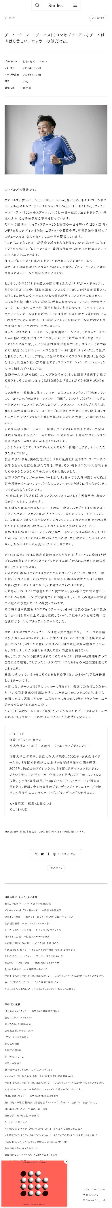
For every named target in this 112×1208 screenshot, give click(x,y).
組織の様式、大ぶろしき (35, 61)
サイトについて (90, 1195)
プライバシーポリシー (94, 1189)
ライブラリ (10, 18)
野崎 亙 (27, 88)
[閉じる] (66, 1161)
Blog (26, 81)
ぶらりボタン (98, 18)
